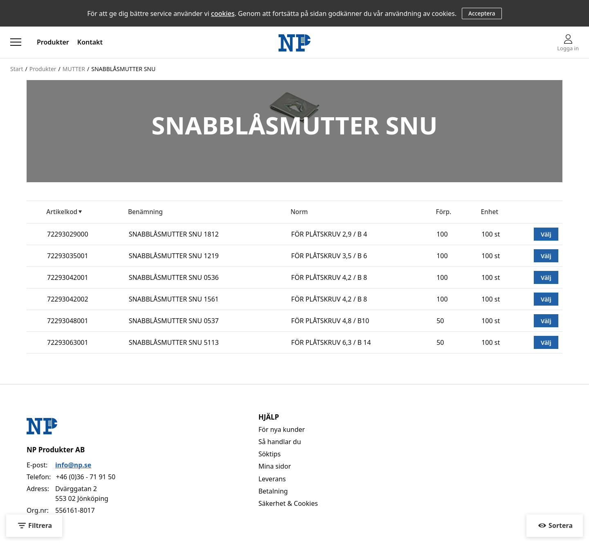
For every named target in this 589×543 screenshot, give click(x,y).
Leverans (272, 478)
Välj (546, 234)
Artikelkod (61, 212)
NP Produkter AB (56, 449)
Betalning (273, 491)
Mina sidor (275, 466)
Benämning (145, 212)
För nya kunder (282, 429)
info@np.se (73, 464)
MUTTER (74, 69)
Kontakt (90, 42)
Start (16, 69)
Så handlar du (280, 441)
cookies (223, 13)
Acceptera (481, 13)
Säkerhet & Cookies (288, 503)
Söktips (270, 453)
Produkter (53, 42)
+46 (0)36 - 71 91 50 (85, 476)
